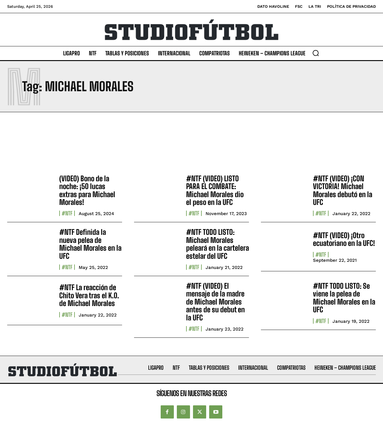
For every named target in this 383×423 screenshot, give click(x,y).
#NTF (67, 213)
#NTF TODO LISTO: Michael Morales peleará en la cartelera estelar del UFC (217, 244)
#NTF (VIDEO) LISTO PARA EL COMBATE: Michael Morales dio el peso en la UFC (215, 190)
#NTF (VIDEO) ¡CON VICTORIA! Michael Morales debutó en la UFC (342, 190)
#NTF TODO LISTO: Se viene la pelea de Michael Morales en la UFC (344, 298)
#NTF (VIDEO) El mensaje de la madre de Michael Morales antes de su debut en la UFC (215, 302)
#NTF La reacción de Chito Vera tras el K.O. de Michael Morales (89, 295)
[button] (315, 53)
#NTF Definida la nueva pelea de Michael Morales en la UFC (90, 244)
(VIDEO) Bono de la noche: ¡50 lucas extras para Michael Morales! (87, 190)
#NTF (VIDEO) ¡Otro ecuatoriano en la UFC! (344, 239)
